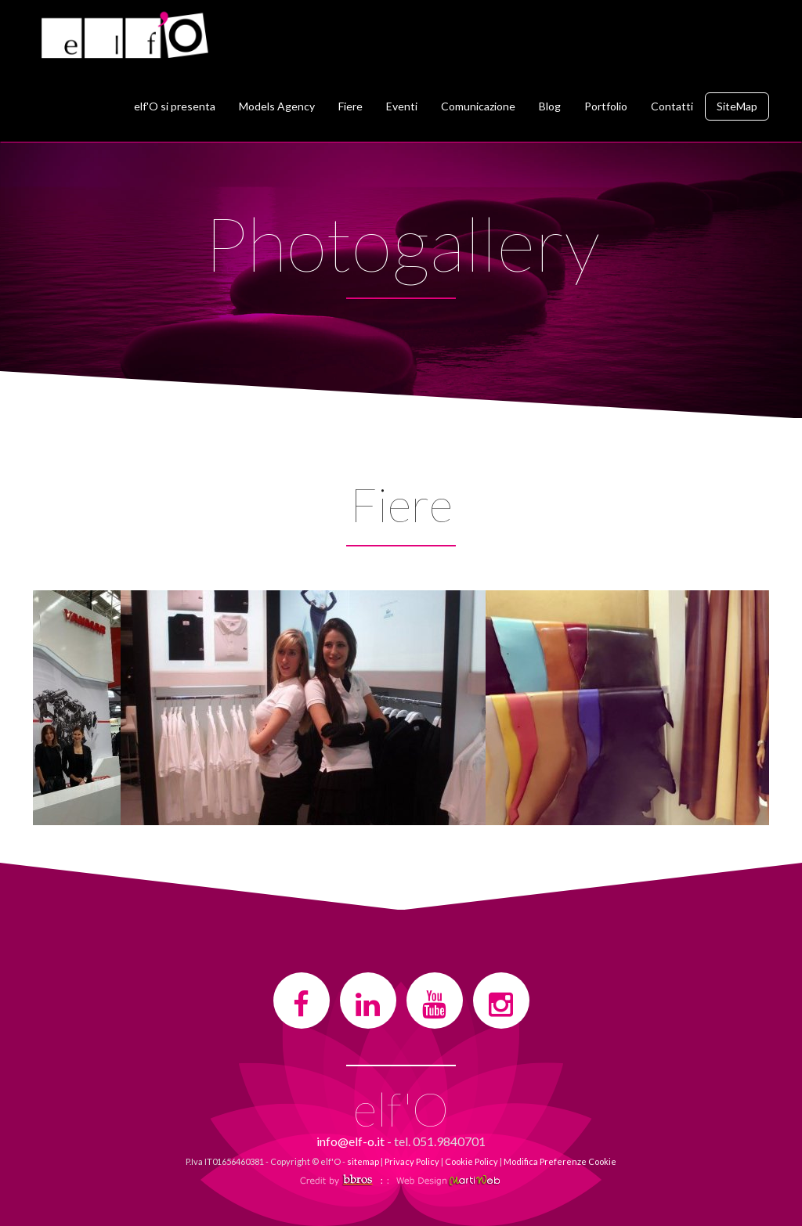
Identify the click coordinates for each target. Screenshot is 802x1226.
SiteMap (737, 106)
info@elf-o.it (350, 1141)
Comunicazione (478, 106)
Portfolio (605, 106)
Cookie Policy (471, 1161)
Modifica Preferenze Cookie (560, 1161)
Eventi (401, 106)
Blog (550, 106)
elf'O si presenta (174, 106)
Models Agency (277, 106)
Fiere (350, 106)
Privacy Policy (412, 1161)
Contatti (672, 106)
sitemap (363, 1161)
